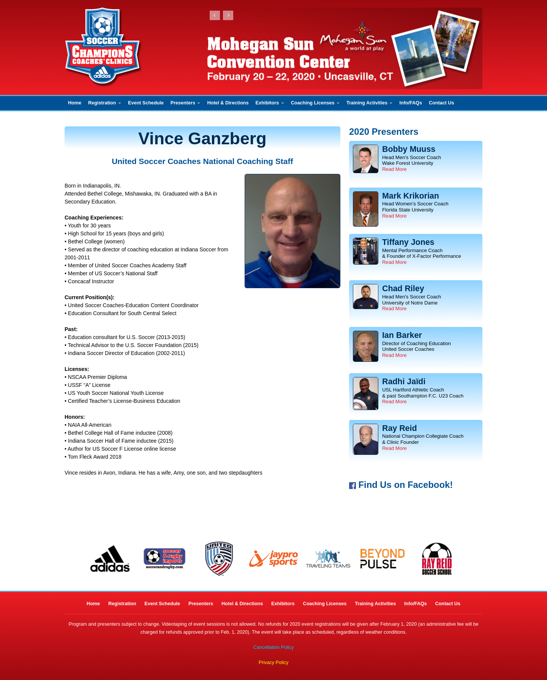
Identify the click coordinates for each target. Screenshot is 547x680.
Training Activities (369, 103)
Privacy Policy (273, 662)
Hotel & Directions (227, 103)
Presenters (186, 103)
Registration (104, 103)
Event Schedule (146, 103)
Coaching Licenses (315, 103)
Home (74, 103)
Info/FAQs (410, 103)
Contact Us (441, 103)
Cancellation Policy (273, 647)
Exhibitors (270, 103)
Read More (394, 169)
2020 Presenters (384, 131)
